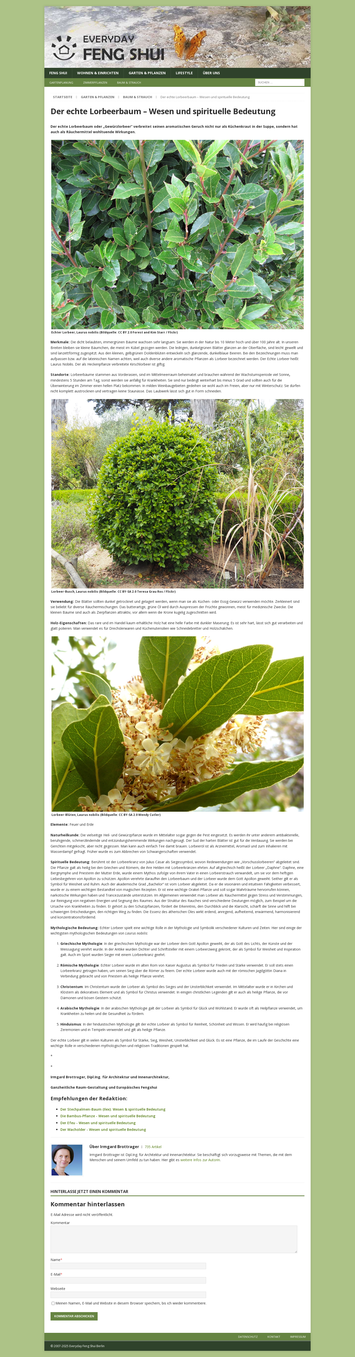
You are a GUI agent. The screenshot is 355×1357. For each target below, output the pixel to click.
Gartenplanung (61, 82)
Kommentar (60, 1222)
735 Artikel (153, 1146)
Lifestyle (184, 73)
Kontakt (273, 1337)
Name (55, 1259)
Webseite (58, 1288)
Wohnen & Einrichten (98, 73)
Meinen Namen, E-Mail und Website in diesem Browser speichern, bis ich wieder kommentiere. (130, 1303)
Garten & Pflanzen (147, 73)
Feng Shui (58, 73)
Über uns (211, 73)
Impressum (298, 1337)
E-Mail (55, 1274)
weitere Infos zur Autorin (200, 1159)
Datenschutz (248, 1337)
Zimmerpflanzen (95, 82)
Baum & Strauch (129, 82)
